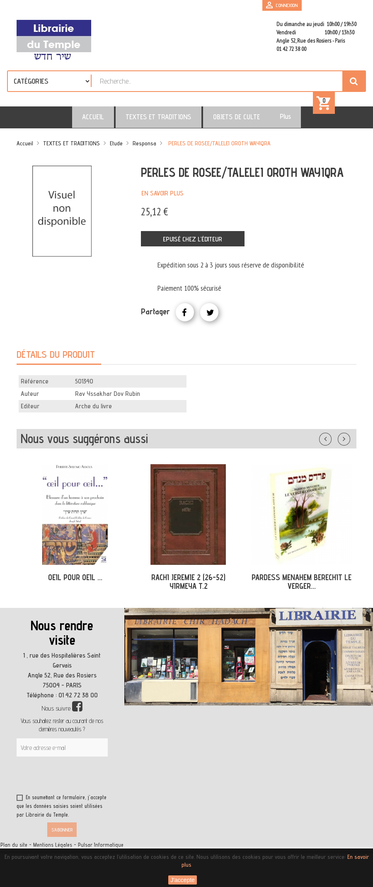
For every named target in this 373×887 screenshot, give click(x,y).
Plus (268, 122)
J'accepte (182, 880)
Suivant (349, 443)
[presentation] (96, 783)
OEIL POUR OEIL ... (75, 583)
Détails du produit (56, 360)
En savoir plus (162, 199)
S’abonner (62, 836)
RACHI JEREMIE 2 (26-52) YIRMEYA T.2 (188, 588)
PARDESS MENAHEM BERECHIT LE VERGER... (301, 588)
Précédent (334, 443)
